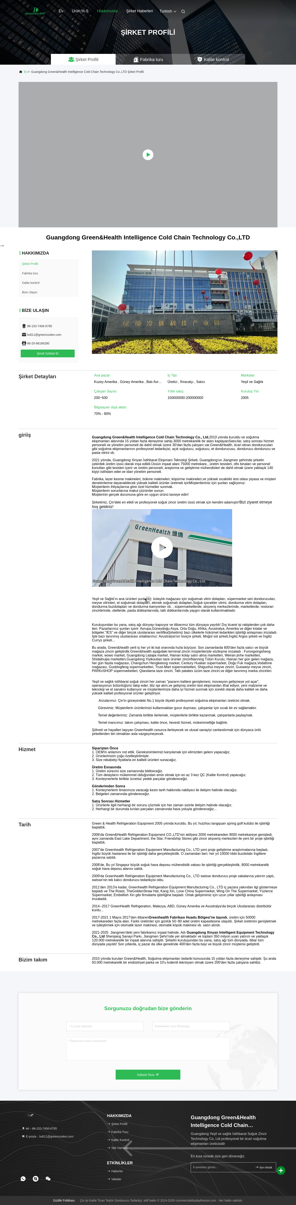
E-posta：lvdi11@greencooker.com (47, 1136)
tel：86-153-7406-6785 (39, 1128)
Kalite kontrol (30, 282)
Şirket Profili (30, 264)
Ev (61, 11)
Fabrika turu (30, 273)
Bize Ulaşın (29, 292)
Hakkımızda (107, 11)
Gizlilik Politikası (64, 1200)
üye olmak (263, 1167)
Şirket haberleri (139, 11)
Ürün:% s (80, 11)
